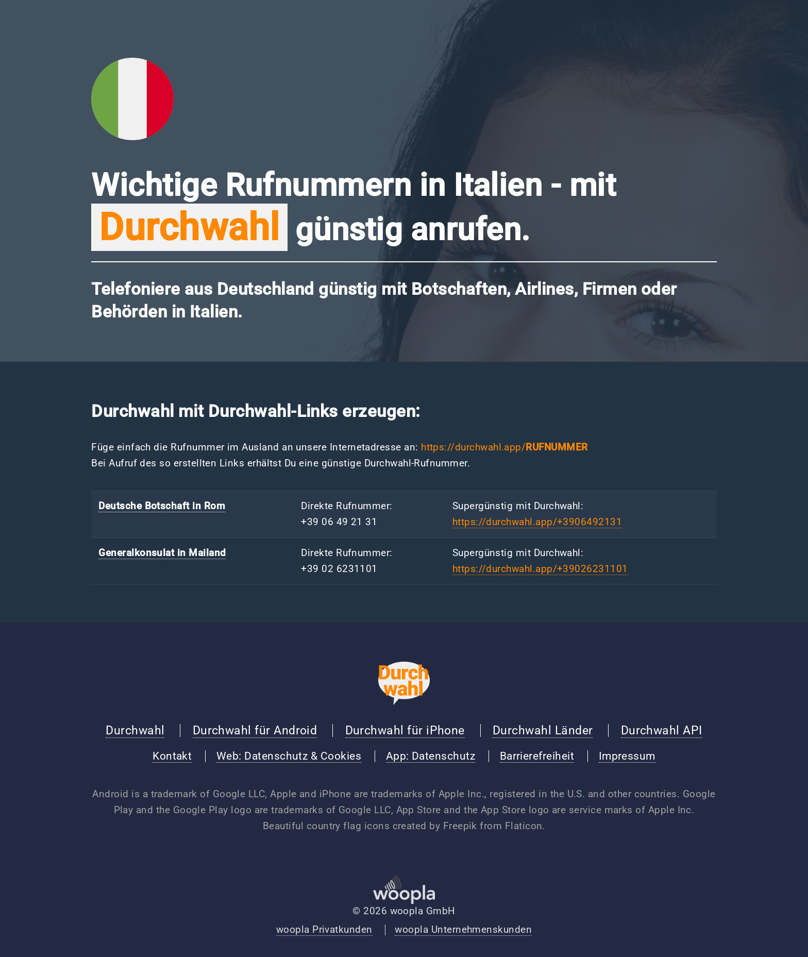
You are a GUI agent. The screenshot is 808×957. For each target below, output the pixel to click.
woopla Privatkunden (324, 929)
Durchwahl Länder (543, 730)
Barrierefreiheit (537, 756)
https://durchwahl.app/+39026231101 (540, 569)
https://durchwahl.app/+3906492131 (537, 522)
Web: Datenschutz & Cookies (288, 756)
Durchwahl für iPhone (405, 730)
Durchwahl (135, 730)
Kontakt (172, 756)
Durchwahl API (661, 730)
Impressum (627, 756)
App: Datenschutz (430, 756)
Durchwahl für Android (255, 730)
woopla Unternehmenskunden (463, 929)
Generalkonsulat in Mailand (162, 553)
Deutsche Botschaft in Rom (161, 506)
